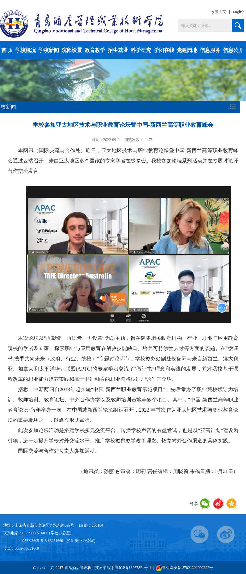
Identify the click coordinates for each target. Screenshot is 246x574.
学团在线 (164, 50)
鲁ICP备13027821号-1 (133, 567)
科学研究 (141, 50)
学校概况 (25, 50)
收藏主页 (218, 12)
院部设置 (72, 50)
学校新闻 (48, 50)
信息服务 (210, 50)
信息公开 (233, 50)
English (238, 12)
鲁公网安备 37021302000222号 (184, 568)
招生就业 (118, 50)
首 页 (7, 50)
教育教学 (95, 50)
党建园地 (187, 50)
